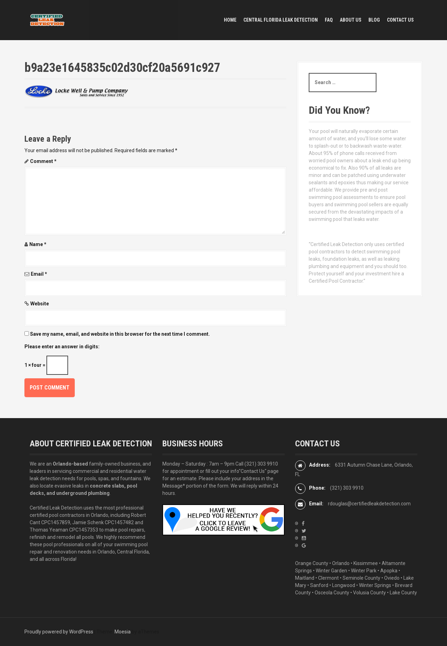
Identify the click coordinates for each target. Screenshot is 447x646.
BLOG (374, 20)
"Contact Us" (252, 471)
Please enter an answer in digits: (62, 346)
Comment (43, 161)
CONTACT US (400, 20)
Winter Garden (331, 570)
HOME (230, 20)
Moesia (123, 631)
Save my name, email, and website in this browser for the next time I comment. (120, 334)
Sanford (319, 585)
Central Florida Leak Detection (280, 20)
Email (39, 274)
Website (39, 303)
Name (37, 244)
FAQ (329, 20)
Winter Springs (375, 585)
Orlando (341, 563)
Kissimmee (365, 563)
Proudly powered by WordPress (58, 631)
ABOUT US (350, 20)
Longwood (343, 585)
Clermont (328, 578)
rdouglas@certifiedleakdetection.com (369, 503)
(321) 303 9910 (261, 464)
